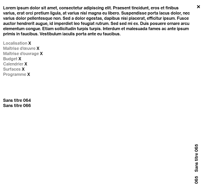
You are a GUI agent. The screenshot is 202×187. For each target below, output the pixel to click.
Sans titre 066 (17, 105)
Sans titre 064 (17, 100)
